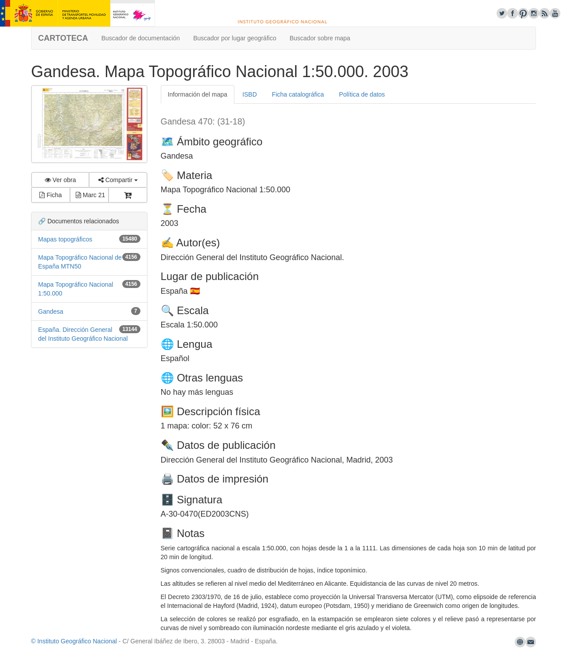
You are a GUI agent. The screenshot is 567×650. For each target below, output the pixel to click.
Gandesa (50, 311)
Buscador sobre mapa (320, 38)
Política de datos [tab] (362, 94)
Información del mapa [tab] (198, 94)
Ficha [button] (50, 195)
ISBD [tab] (249, 94)
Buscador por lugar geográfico (234, 38)
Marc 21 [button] (90, 195)
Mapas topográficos (65, 239)
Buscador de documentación (140, 38)
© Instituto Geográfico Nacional (74, 641)
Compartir (118, 179)
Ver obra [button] (60, 179)
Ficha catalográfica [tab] (298, 94)
